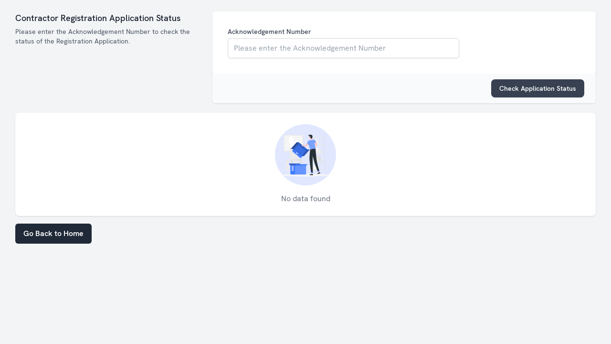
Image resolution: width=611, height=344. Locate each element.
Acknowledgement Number (269, 31)
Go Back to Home (53, 233)
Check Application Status (537, 88)
